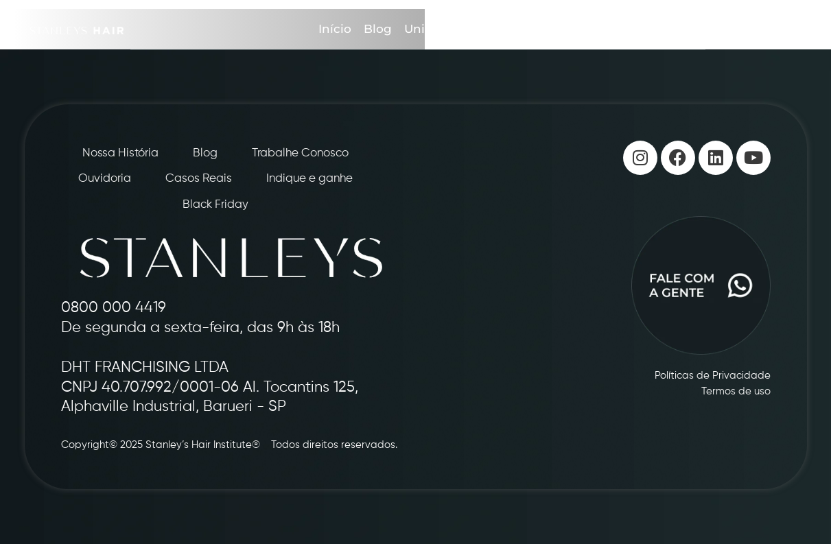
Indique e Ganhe (523, 29)
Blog (378, 29)
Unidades (432, 29)
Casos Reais (620, 29)
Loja (680, 29)
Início (334, 29)
